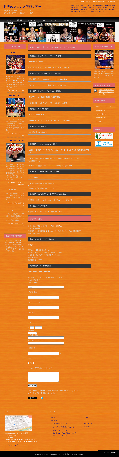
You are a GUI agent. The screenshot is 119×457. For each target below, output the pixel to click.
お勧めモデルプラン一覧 (103, 106)
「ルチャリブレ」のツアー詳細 (16, 134)
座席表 (30, 245)
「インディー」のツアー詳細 (16, 224)
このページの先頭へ (109, 452)
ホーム (9, 20)
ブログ (43, 20)
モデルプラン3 (101, 117)
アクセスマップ (67, 20)
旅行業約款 (111, 1)
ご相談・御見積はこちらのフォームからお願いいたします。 (106, 92)
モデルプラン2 (101, 114)
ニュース (54, 20)
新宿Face (59, 226)
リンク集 (99, 122)
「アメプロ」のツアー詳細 (16, 90)
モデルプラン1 (101, 110)
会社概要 (19, 20)
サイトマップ (85, 1)
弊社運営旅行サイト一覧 (59, 423)
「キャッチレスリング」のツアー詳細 (16, 183)
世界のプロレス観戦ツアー (22, 6)
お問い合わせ (88, 423)
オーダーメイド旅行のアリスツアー (64, 427)
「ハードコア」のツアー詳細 (16, 204)
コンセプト (31, 20)
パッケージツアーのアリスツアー (63, 430)
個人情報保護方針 (98, 1)
